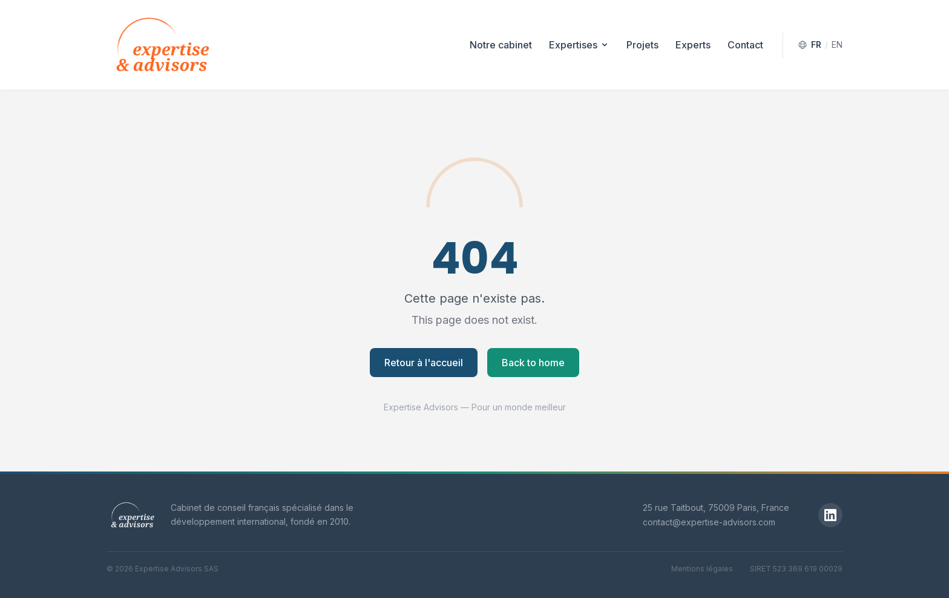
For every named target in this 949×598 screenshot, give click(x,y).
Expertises (579, 45)
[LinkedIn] (830, 515)
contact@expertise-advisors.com (709, 522)
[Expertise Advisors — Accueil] (162, 44)
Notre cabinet (501, 45)
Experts (693, 45)
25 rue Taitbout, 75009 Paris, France (716, 507)
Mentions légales (702, 568)
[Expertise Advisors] (133, 515)
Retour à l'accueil (423, 362)
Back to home (533, 362)
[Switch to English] (820, 44)
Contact (745, 45)
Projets (642, 45)
